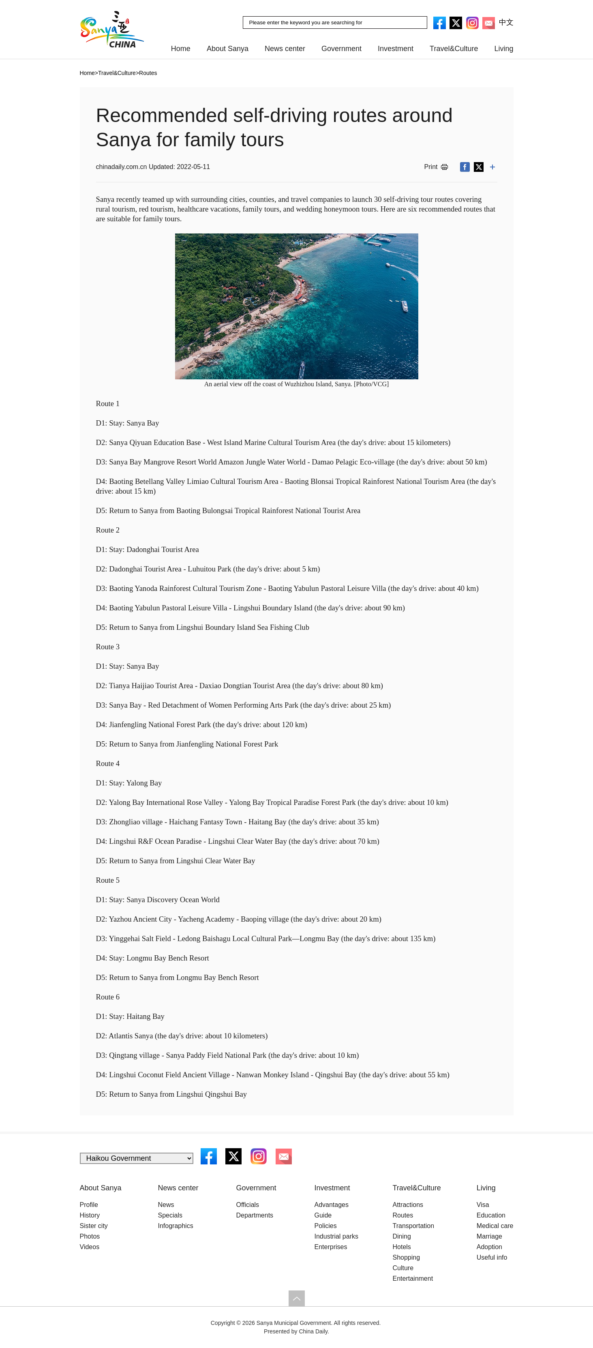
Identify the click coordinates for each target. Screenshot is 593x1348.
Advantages (332, 1204)
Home (181, 49)
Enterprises (331, 1246)
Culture (403, 1268)
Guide (323, 1215)
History (90, 1215)
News (166, 1204)
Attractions (408, 1204)
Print (431, 166)
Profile (89, 1204)
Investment (395, 49)
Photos (90, 1236)
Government (341, 49)
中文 (506, 22)
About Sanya (227, 49)
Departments (255, 1215)
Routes (148, 73)
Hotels (402, 1246)
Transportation (414, 1225)
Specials (170, 1215)
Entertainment (413, 1278)
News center (285, 49)
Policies (326, 1225)
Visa (483, 1204)
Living (503, 49)
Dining (402, 1236)
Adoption (489, 1246)
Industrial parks (337, 1236)
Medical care (495, 1225)
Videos (90, 1246)
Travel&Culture (454, 49)
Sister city (94, 1225)
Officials (247, 1204)
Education (491, 1215)
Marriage (489, 1236)
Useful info (492, 1257)
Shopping (406, 1257)
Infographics (175, 1225)
